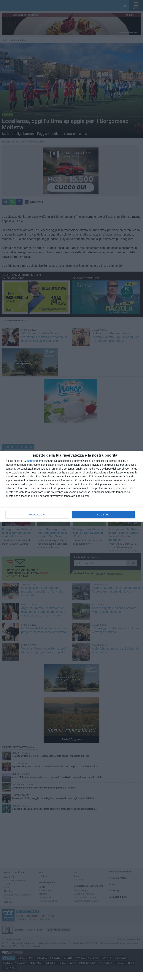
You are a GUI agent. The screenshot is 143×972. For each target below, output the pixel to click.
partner (31, 461)
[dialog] (71, 486)
